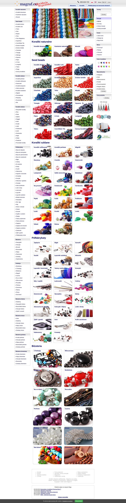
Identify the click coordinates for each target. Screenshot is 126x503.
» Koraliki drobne (19, 24)
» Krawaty (17, 183)
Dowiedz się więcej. (67, 501)
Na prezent (37, 186)
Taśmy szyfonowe (61, 268)
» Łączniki (17, 192)
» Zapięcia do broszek (21, 225)
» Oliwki (17, 138)
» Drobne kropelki (19, 45)
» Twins (17, 29)
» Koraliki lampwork (20, 86)
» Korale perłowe (19, 337)
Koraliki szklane (20, 76)
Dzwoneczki (38, 294)
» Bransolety (18, 361)
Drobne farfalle (80, 77)
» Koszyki (17, 178)
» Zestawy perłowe (20, 347)
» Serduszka (18, 133)
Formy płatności (59, 472)
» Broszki (17, 247)
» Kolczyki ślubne (19, 309)
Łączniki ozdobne (61, 255)
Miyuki (77, 90)
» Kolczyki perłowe (20, 340)
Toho (56, 90)
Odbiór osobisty (82, 473)
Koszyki (78, 268)
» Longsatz (18, 64)
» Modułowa (18, 266)
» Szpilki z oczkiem (20, 214)
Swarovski (78, 160)
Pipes (36, 116)
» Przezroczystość (101, 84)
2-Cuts (57, 116)
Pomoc (39, 473)
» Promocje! (99, 47)
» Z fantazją (18, 268)
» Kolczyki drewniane (20, 359)
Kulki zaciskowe (81, 319)
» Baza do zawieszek (20, 157)
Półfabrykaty (19, 147)
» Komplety (18, 176)
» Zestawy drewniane (20, 363)
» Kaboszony (18, 171)
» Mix (16, 102)
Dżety (77, 294)
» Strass (17, 292)
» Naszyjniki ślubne (20, 304)
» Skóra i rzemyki (19, 207)
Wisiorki (78, 255)
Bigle (56, 242)
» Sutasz (17, 209)
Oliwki (36, 224)
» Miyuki (17, 33)
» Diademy (18, 301)
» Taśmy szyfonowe (20, 218)
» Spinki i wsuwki (19, 311)
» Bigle (17, 159)
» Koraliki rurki (19, 26)
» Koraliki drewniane (20, 12)
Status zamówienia (83, 472)
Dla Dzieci (37, 447)
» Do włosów (18, 164)
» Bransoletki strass (20, 328)
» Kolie (17, 318)
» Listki (17, 126)
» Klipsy (17, 252)
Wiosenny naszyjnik (46, 490)
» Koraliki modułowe (20, 90)
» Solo (17, 31)
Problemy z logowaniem (84, 475)
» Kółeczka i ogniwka (20, 180)
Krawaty (57, 332)
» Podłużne (18, 140)
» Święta (17, 216)
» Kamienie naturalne (20, 14)
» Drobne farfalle (19, 48)
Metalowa (37, 370)
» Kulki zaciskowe (20, 185)
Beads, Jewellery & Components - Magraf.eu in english (63, 480)
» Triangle (17, 52)
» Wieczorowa (19, 280)
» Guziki (17, 169)
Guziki (36, 255)
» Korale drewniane (20, 354)
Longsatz (78, 116)
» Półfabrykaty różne (20, 235)
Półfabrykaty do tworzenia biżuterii (99, 5)
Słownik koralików (41, 475)
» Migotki (17, 93)
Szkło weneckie (60, 173)
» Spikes (17, 116)
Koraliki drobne (39, 65)
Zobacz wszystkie (63, 497)
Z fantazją (37, 351)
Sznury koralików (81, 129)
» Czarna (17, 275)
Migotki (77, 147)
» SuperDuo (18, 41)
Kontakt (39, 472)
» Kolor (98, 77)
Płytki (36, 198)
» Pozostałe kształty (20, 143)
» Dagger (17, 119)
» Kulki (17, 121)
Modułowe (78, 173)
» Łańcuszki (18, 190)
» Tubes (17, 67)
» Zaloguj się (99, 38)
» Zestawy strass (19, 330)
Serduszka (79, 186)
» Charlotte (18, 50)
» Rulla (17, 114)
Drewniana (68, 447)
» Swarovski (18, 83)
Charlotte (37, 90)
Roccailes (68, 389)
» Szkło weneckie (19, 88)
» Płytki (17, 135)
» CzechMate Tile (19, 43)
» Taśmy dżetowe (19, 221)
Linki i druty (79, 307)
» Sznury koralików (20, 71)
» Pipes (17, 59)
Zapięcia (37, 242)
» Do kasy (99, 23)
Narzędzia (58, 294)
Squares (78, 103)
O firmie (39, 476)
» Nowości (99, 54)
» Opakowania (19, 259)
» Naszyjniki (18, 242)
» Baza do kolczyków (20, 152)
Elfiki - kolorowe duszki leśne (48, 495)
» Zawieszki (18, 230)
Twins (77, 65)
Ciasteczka (80, 476)
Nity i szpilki (38, 281)
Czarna (67, 409)
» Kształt (98, 82)
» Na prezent (18, 100)
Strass (67, 428)
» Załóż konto (99, 35)
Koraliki (82, 5)
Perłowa (37, 409)
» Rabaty (98, 50)
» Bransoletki (18, 249)
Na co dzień (38, 389)
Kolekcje (18, 263)
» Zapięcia (18, 223)
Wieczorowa (69, 351)
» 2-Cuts (17, 62)
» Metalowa (18, 271)
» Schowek (99, 52)
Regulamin (57, 475)
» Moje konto (99, 40)
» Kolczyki (17, 244)
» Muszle (17, 17)
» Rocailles (18, 282)
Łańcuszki (58, 281)
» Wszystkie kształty (20, 109)
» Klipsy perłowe (19, 342)
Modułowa (68, 370)
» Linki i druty (18, 188)
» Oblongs (18, 55)
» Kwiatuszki (18, 128)
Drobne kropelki (60, 77)
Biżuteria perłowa (20, 334)
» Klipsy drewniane (20, 356)
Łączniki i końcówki (41, 268)
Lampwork (37, 173)
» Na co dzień (18, 278)
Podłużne (78, 198)
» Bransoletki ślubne (20, 306)
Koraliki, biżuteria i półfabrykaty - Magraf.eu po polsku (63, 479)
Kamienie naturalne (61, 46)
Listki (77, 211)
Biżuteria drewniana (21, 351)
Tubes (36, 129)
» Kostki (17, 124)
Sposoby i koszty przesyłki (61, 473)
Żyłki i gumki (38, 319)
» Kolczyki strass (19, 323)
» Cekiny (17, 162)
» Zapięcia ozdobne (20, 228)
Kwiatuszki (58, 186)
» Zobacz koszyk (100, 26)
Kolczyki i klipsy (60, 307)
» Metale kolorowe (20, 197)
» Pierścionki (18, 254)
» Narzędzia (18, 199)
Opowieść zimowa (45, 493)
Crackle (57, 160)
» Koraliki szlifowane (20, 81)
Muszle (77, 46)
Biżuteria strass (20, 315)
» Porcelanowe (19, 95)
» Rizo (17, 112)
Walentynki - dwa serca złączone (49, 492)
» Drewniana (18, 287)
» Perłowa (17, 285)
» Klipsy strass (19, 325)
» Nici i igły (18, 202)
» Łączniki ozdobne (20, 195)
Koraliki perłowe (60, 147)
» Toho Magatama (20, 38)
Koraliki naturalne (21, 9)
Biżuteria (73, 5)
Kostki (57, 211)
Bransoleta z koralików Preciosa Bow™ (51, 489)
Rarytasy (37, 160)
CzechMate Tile (60, 129)
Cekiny (77, 281)
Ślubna (36, 428)
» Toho (17, 36)
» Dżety (17, 166)
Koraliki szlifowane (40, 147)
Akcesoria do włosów (41, 307)
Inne (56, 319)
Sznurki (78, 242)
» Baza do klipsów (20, 150)
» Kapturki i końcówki (20, 173)
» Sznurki (17, 211)
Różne (57, 224)
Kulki (56, 198)
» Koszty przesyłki (101, 28)
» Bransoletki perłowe (20, 344)
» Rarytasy (18, 97)
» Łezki (17, 131)
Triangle (37, 103)
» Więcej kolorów (100, 79)
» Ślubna (17, 290)
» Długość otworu (100, 86)
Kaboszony (38, 332)
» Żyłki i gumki (19, 233)
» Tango (17, 69)
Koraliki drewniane (40, 46)
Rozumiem (79, 501)
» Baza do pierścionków (21, 154)
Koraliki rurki (59, 65)
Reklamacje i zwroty (60, 476)
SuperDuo (37, 77)
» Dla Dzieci (18, 294)
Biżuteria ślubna (20, 299)
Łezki (36, 211)
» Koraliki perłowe (20, 78)
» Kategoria (99, 74)
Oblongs (58, 103)
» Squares (18, 57)
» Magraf (17, 273)
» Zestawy (18, 256)
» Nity (16, 204)
